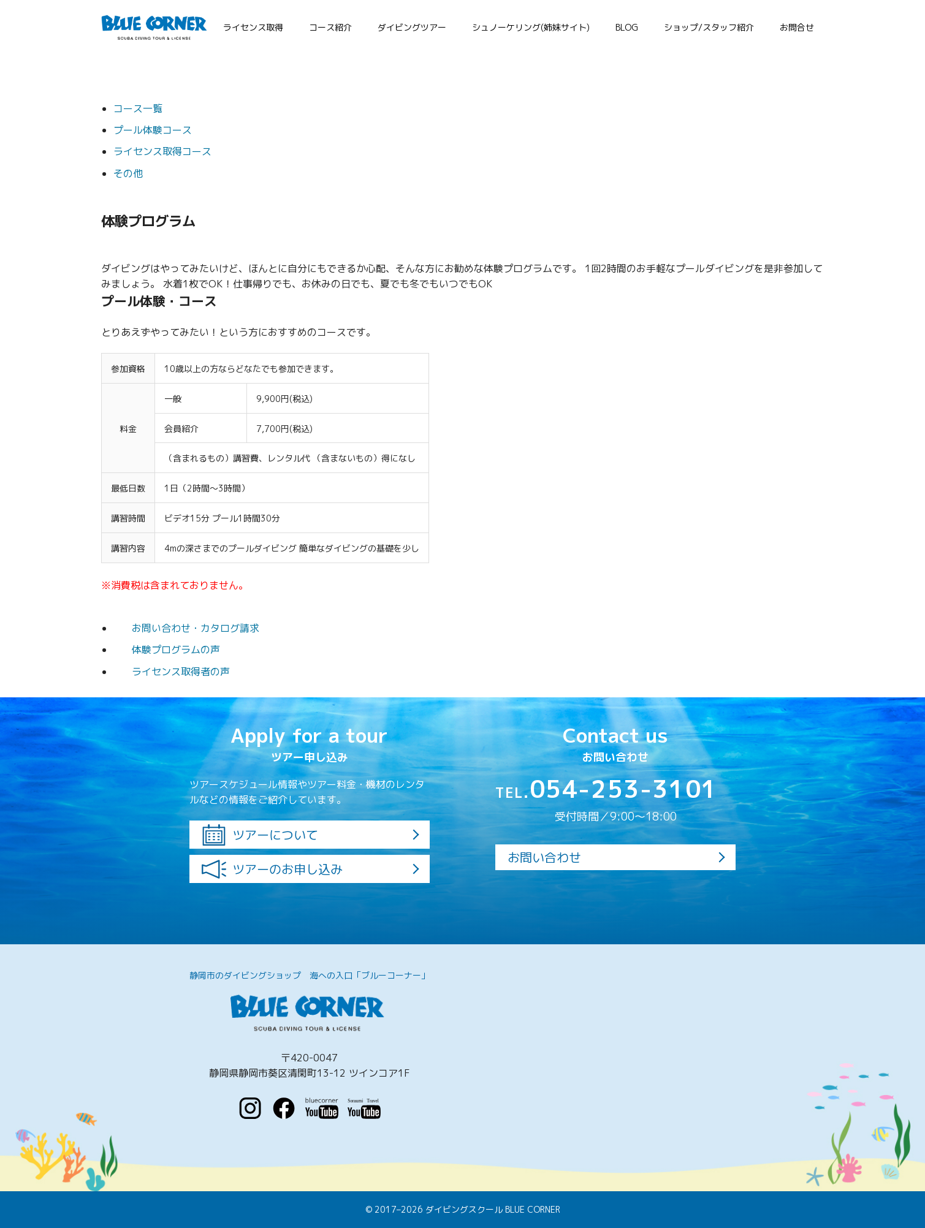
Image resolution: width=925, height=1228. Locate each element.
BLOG (626, 27)
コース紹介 (330, 27)
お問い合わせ (544, 857)
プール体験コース (152, 130)
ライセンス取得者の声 (171, 671)
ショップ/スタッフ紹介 (709, 27)
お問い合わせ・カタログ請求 (186, 628)
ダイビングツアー (412, 27)
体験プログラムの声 (166, 649)
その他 (128, 173)
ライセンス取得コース (162, 151)
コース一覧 (137, 108)
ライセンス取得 (253, 27)
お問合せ (797, 27)
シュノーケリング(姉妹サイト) (531, 27)
